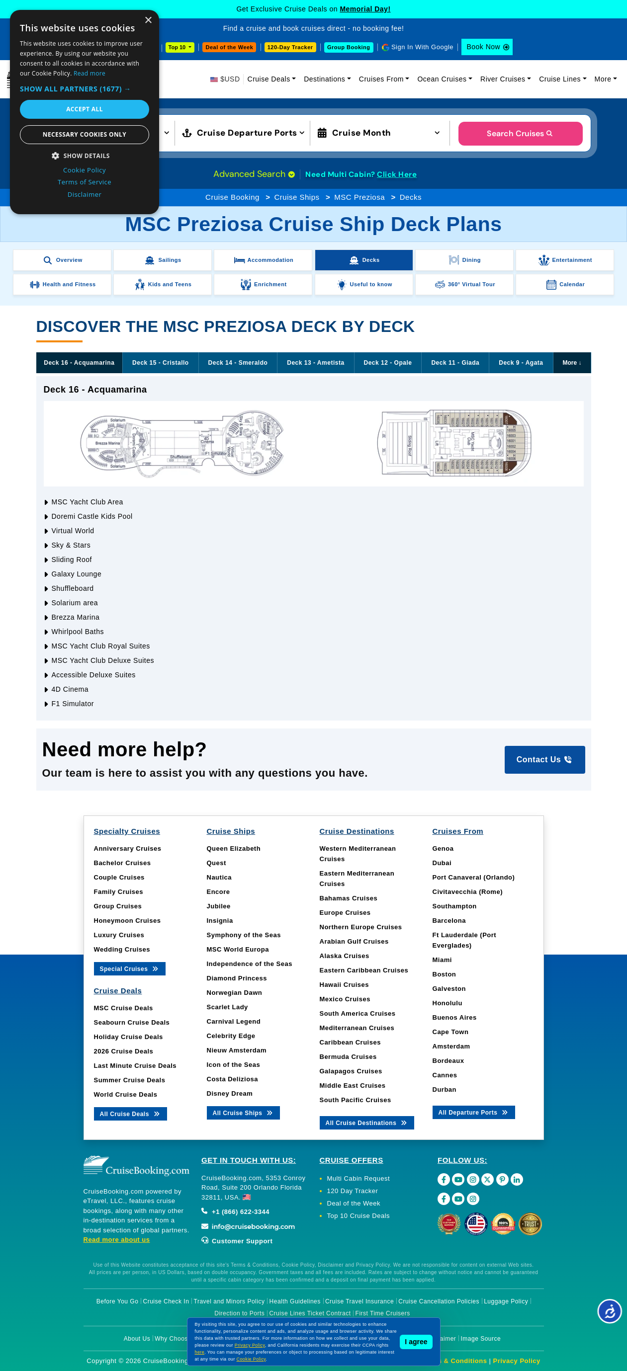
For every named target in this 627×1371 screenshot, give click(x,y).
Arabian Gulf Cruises (354, 941)
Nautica (219, 877)
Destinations (324, 79)
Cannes (445, 1075)
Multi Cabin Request (358, 1178)
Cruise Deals (269, 79)
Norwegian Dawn (235, 992)
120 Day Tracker (352, 1191)
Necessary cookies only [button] (84, 134)
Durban (445, 1089)
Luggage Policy (506, 1301)
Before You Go (117, 1301)
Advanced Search (254, 174)
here (200, 1352)
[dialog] (84, 112)
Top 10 (178, 47)
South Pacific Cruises (355, 1100)
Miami (442, 960)
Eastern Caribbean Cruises (364, 970)
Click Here (397, 174)
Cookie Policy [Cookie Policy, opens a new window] (84, 169)
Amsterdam (451, 1046)
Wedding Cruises (122, 949)
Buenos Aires (455, 1017)
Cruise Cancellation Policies (438, 1301)
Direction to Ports (239, 1313)
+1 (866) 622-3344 (235, 1211)
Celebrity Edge (231, 1036)
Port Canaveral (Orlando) (474, 877)
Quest (216, 863)
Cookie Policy (251, 1359)
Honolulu (447, 1003)
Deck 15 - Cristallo (160, 362)
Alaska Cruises (344, 956)
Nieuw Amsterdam (237, 1050)
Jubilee (219, 906)
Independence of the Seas (249, 964)
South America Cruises (358, 1013)
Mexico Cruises (345, 999)
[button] (84, 88)
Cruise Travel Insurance (359, 1301)
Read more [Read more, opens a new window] (89, 73)
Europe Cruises (345, 912)
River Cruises (503, 79)
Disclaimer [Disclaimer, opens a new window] (85, 194)
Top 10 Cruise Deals (358, 1215)
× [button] (148, 20)
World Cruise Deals (126, 1094)
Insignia (220, 920)
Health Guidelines (295, 1301)
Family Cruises (119, 891)
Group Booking (348, 47)
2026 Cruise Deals (124, 1051)
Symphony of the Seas (244, 935)
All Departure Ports (474, 1112)
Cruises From (381, 79)
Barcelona (449, 920)
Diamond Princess (237, 978)
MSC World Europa (238, 949)
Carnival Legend (234, 1021)
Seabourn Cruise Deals (132, 1022)
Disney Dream (230, 1093)
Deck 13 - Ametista (315, 362)
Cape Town (451, 1032)
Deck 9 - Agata (521, 362)
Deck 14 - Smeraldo (238, 362)
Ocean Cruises (441, 79)
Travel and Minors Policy (229, 1301)
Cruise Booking (232, 197)
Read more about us (117, 1239)
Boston (444, 974)
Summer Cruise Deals (130, 1080)
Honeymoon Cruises (127, 920)
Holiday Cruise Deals (128, 1037)
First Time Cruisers (383, 1313)
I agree (416, 1342)
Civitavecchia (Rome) (468, 891)
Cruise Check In (166, 1301)
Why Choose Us (178, 1338)
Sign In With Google (422, 47)
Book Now (483, 47)
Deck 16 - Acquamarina (79, 362)
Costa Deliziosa (233, 1079)
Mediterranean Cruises (357, 1028)
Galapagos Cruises (351, 1071)
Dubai (442, 863)
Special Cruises (130, 968)
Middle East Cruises (353, 1085)
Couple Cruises (119, 877)
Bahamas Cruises (349, 898)
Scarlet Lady (227, 1007)
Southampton (455, 906)
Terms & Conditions (454, 1361)
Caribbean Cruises (350, 1042)
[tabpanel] (314, 548)
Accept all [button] (84, 109)
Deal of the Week (229, 47)
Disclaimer (441, 1338)
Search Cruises (520, 133)
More (603, 79)
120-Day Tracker (290, 47)
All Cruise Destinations (367, 1122)
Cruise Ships (296, 197)
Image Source (480, 1338)
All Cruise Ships (243, 1112)
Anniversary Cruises (128, 848)
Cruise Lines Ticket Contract (310, 1313)
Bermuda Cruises (348, 1056)
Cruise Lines (560, 79)
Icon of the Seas (234, 1064)
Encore (218, 891)
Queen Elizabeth (234, 848)
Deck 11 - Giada (455, 362)
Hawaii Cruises (344, 984)
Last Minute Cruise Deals (135, 1065)
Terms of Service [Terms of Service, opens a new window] (84, 181)
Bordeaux (448, 1060)
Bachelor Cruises (122, 863)
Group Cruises (118, 906)
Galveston (449, 988)
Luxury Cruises (119, 935)
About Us (137, 1338)
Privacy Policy (516, 1361)
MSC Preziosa (359, 197)
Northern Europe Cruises (361, 927)
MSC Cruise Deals (123, 1008)
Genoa (443, 848)
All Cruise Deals (130, 1113)
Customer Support (236, 1241)
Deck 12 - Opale (388, 362)
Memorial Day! (365, 9)
